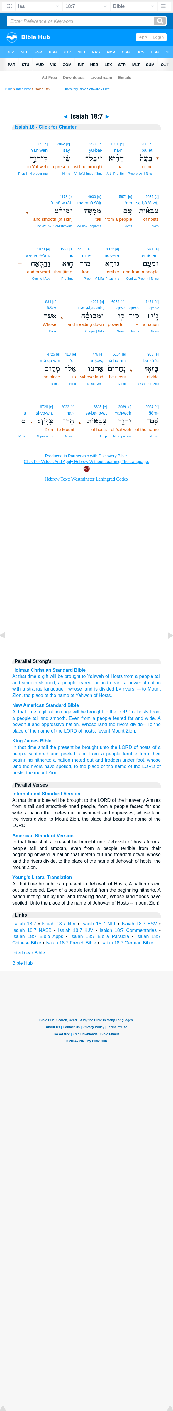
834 (48, 302)
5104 (117, 354)
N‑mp (122, 383)
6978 (115, 302)
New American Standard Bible (45, 705)
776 (95, 354)
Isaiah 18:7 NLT (99, 923)
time (32, 676)
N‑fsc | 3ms (95, 383)
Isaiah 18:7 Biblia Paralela (99, 936)
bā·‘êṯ (147, 150)
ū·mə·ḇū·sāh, (91, 307)
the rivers (118, 724)
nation (154, 682)
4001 (95, 302)
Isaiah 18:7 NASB (32, 930)
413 (68, 354)
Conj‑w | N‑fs (94, 331)
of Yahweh (81, 695)
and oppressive (48, 724)
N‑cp (155, 226)
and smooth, (53, 718)
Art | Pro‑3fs (115, 173)
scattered (38, 753)
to (84, 676)
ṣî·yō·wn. (44, 412)
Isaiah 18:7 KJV (75, 930)
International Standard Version (46, 793)
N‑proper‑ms (122, 436)
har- (70, 412)
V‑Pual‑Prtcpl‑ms (89, 226)
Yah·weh (39, 150)
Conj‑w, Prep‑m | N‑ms (142, 278)
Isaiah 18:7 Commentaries (128, 930)
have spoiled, (58, 766)
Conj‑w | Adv (41, 278)
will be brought (65, 676)
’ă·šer (50, 307)
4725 (51, 354)
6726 (44, 407)
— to (141, 688)
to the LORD (117, 711)
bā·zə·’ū (151, 360)
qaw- (134, 307)
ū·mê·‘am (149, 255)
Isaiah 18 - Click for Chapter (46, 126)
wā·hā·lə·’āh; (38, 255)
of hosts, (87, 730)
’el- (73, 360)
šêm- (154, 412)
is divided (104, 688)
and (16, 682)
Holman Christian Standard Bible (49, 670)
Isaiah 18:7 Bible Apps (37, 936)
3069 (39, 144)
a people (144, 676)
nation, (73, 724)
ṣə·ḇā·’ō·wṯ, (147, 202)
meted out (83, 759)
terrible (130, 753)
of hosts (140, 711)
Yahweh (95, 676)
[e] (150, 144)
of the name (56, 695)
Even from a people (90, 718)
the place (33, 695)
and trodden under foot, (120, 759)
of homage (60, 711)
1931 (114, 144)
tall (158, 676)
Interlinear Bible (28, 952)
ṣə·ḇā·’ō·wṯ (96, 412)
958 (150, 354)
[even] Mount (111, 730)
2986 (93, 144)
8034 (150, 407)
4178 (63, 197)
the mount (36, 772)
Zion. (131, 730)
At (14, 676)
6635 (150, 197)
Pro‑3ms (67, 278)
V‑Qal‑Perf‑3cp (148, 383)
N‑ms (66, 173)
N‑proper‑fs (45, 436)
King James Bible (31, 740)
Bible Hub (22, 963)
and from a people (99, 753)
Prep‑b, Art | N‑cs (140, 173)
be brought (86, 747)
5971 (123, 197)
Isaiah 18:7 (24, 923)
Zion (16, 695)
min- (86, 255)
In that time (24, 747)
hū (71, 255)
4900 (92, 197)
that (22, 676)
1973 (41, 249)
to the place (86, 766)
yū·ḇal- (96, 150)
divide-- (138, 724)
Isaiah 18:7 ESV (139, 923)
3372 (110, 249)
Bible (9, 89)
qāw (120, 307)
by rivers (125, 688)
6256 (143, 144)
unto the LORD (116, 747)
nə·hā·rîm (116, 360)
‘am (128, 202)
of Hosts (114, 676)
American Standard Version (43, 835)
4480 (81, 249)
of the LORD (64, 730)
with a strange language (38, 688)
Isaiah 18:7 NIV (59, 923)
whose (75, 688)
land (88, 688)
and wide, (145, 718)
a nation (61, 759)
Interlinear (23, 89)
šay (66, 150)
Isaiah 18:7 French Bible (70, 942)
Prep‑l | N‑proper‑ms (33, 173)
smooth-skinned (38, 682)
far (131, 718)
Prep (87, 278)
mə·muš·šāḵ (89, 202)
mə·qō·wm (50, 360)
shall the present (55, 747)
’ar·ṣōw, (96, 360)
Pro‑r (52, 331)
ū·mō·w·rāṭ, (62, 202)
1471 (150, 302)
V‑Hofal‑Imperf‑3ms (88, 173)
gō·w (154, 307)
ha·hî (119, 150)
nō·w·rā (112, 255)
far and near (106, 682)
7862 (61, 144)
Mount (154, 688)
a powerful (135, 682)
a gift (43, 676)
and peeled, (64, 753)
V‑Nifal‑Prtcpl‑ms (107, 278)
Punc (22, 436)
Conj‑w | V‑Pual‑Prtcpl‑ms (53, 226)
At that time (24, 711)
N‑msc (55, 383)
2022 (65, 407)
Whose (89, 724)
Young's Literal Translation (42, 877)
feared (84, 682)
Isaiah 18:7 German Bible (126, 942)
